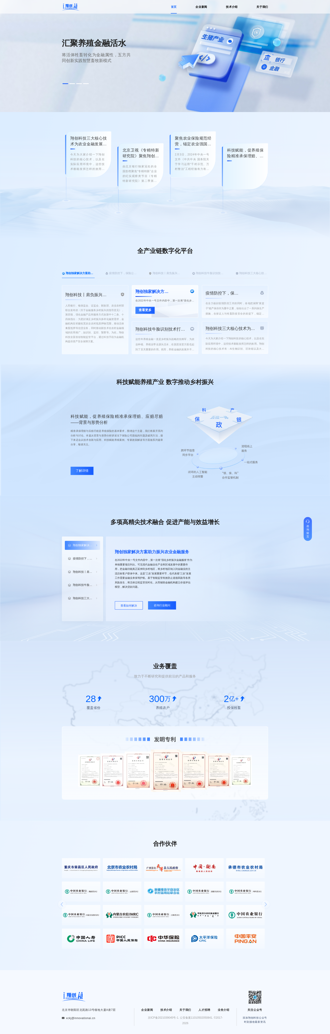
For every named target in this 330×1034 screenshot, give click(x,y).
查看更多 (145, 310)
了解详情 (82, 470)
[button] (65, 83)
